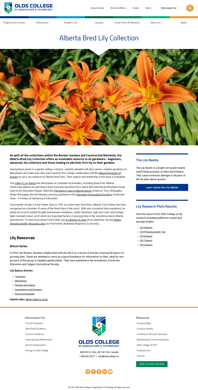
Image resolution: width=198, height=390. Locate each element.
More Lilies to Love (36, 299)
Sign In (148, 8)
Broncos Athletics (118, 8)
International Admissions (38, 339)
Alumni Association (35, 345)
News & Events (97, 8)
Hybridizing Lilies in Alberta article (72, 190)
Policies (141, 356)
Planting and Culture (25, 285)
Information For (170, 8)
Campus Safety (145, 329)
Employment (144, 350)
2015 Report (146, 245)
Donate (136, 8)
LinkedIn (104, 372)
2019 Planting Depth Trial (152, 232)
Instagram (87, 372)
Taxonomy (20, 276)
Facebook (99, 372)
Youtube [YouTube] (110, 372)
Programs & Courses (14, 22)
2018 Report (146, 236)
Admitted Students (35, 329)
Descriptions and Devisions (28, 289)
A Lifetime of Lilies (76, 219)
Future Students (34, 323)
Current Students (34, 334)
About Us (155, 22)
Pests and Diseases (24, 294)
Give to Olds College (152, 364)
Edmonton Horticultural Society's (94, 194)
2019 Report (146, 227)
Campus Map (144, 323)
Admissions (42, 22)
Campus (99, 22)
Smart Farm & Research (127, 22)
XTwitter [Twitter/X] (93, 372)
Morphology (21, 281)
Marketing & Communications (153, 339)
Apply (184, 22)
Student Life (70, 22)
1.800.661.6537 (87, 356)
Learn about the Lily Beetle (162, 187)
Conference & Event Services (152, 334)
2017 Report (146, 240)
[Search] (189, 8)
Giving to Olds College (36, 350)
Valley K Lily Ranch (25, 183)
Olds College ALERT (147, 345)
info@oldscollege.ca (108, 356)
